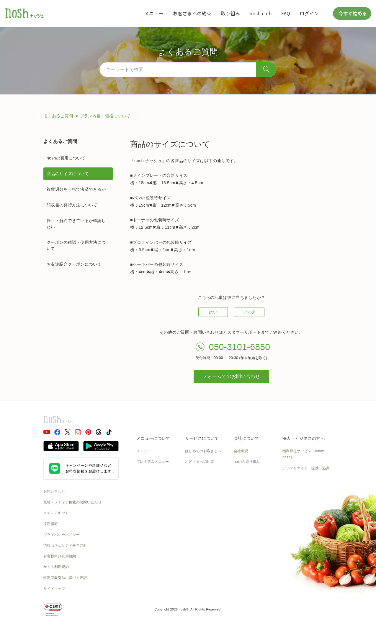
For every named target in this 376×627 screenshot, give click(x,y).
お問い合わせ (54, 491)
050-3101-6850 (239, 347)
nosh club (261, 13)
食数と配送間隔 (197, 472)
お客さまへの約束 (192, 13)
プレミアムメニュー (152, 462)
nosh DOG (242, 537)
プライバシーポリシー (61, 535)
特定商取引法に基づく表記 (65, 578)
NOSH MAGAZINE (249, 516)
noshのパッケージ (151, 505)
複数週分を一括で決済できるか (76, 189)
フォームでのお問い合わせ (231, 376)
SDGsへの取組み (248, 505)
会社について (246, 438)
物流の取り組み (246, 483)
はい (213, 312)
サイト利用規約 (56, 567)
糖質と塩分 (145, 472)
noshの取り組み (247, 462)
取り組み (230, 13)
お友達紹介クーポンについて (74, 264)
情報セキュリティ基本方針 (65, 545)
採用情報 (50, 524)
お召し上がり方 (149, 483)
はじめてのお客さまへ (203, 451)
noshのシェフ (147, 494)
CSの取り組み (245, 494)
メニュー (154, 13)
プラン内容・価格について (105, 115)
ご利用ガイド (196, 494)
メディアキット (56, 513)
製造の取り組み (246, 472)
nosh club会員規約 (200, 526)
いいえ (249, 312)
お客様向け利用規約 (59, 556)
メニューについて (153, 438)
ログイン (309, 13)
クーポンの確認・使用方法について (76, 245)
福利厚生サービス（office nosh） (303, 454)
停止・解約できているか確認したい (76, 223)
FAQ (285, 13)
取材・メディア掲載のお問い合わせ (72, 502)
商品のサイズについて (68, 173)
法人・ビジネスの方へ (303, 438)
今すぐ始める (352, 13)
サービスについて (202, 438)
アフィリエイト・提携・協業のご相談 (306, 471)
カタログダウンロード (203, 516)
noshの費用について (66, 158)
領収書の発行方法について (72, 205)
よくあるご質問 (58, 115)
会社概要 (241, 451)
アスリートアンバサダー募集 (306, 485)
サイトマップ (54, 589)
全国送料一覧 (196, 505)
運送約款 (241, 526)
